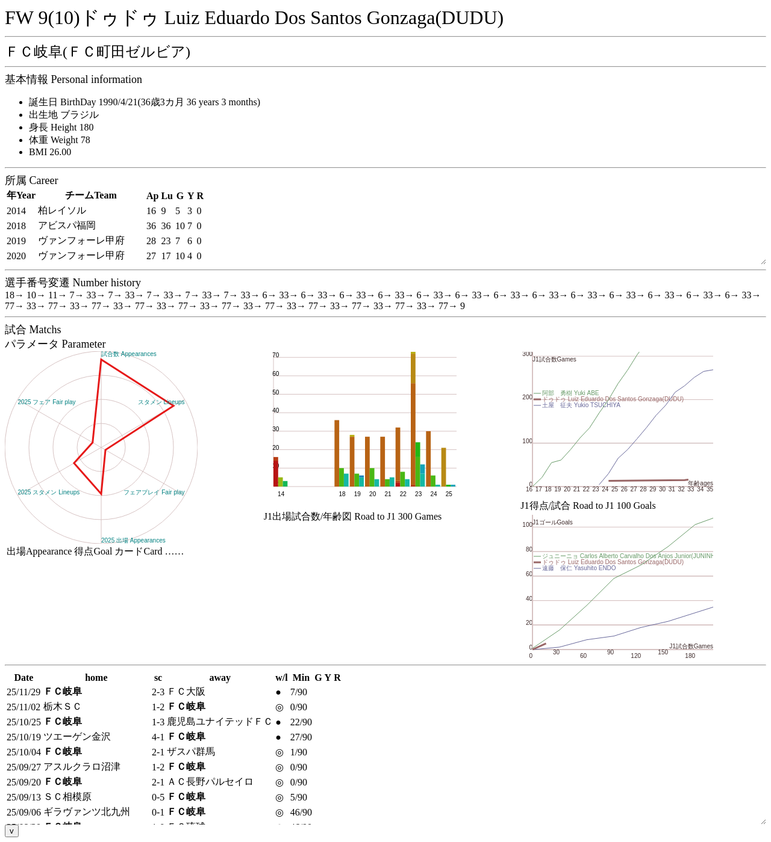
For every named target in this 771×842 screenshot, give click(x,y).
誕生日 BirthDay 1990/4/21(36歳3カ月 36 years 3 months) (144, 102)
